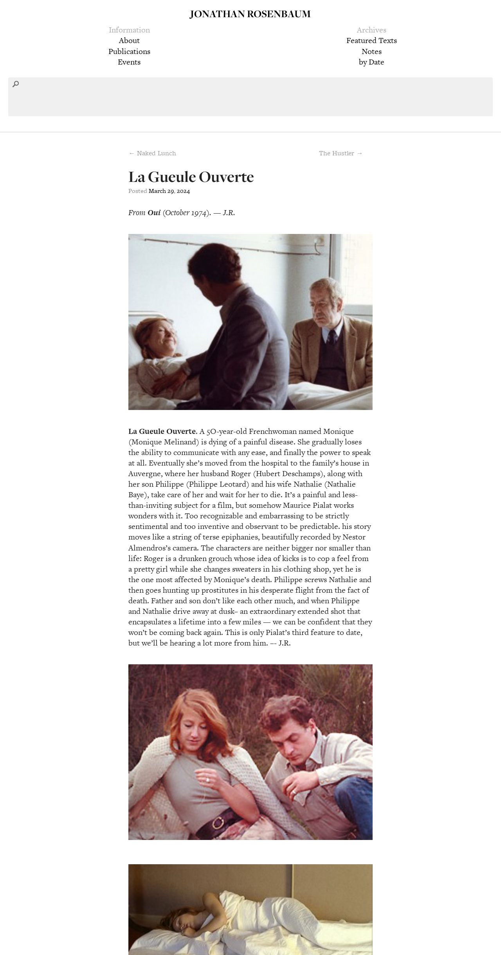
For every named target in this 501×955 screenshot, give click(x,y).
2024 (183, 190)
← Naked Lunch (152, 153)
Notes (372, 51)
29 (171, 190)
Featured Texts (371, 40)
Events (129, 61)
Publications (129, 51)
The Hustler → (341, 153)
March (157, 190)
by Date (371, 61)
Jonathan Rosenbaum (250, 13)
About (129, 40)
